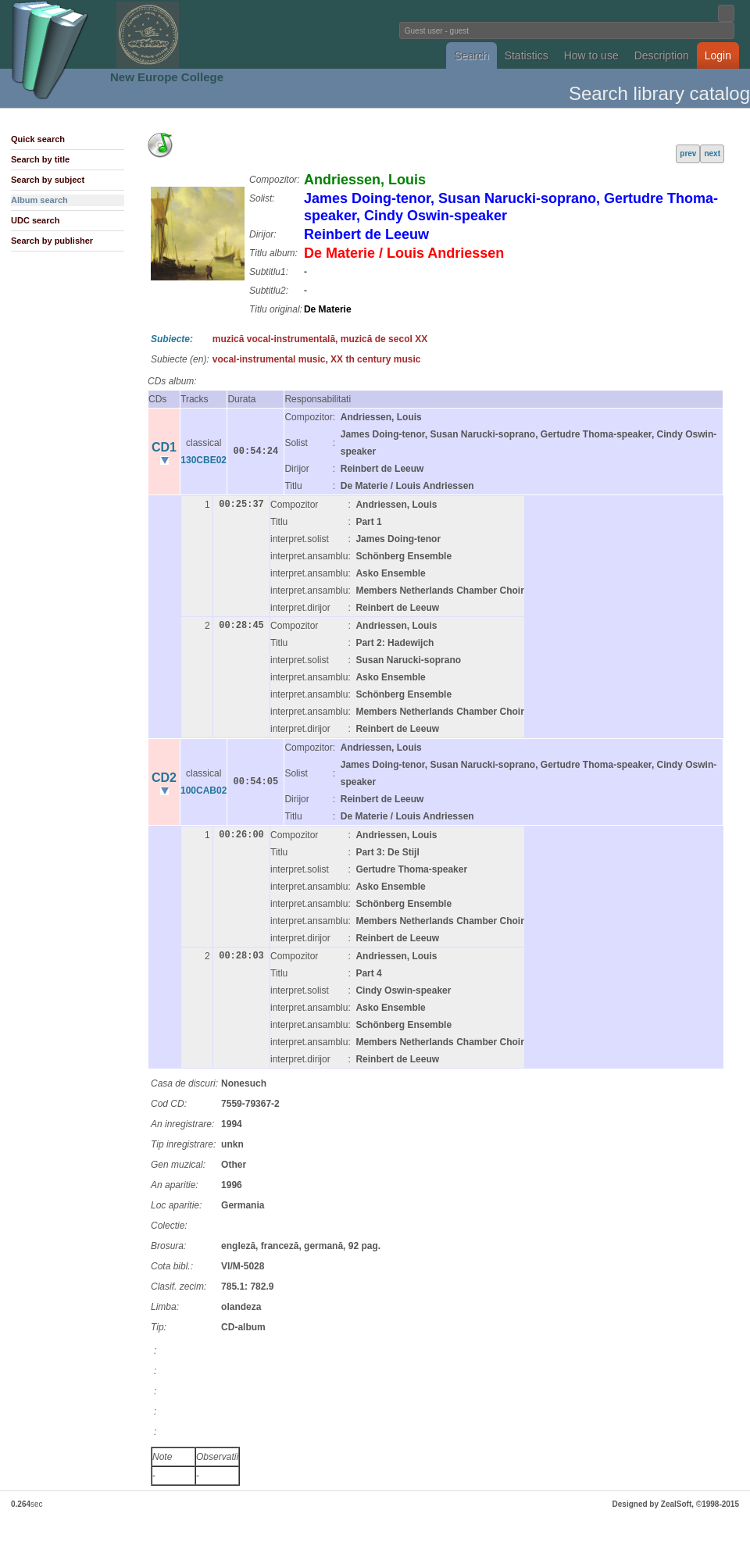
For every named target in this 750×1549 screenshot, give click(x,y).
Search (471, 55)
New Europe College (166, 77)
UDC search (35, 220)
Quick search (38, 139)
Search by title (40, 159)
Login (718, 55)
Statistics (526, 55)
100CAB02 (203, 790)
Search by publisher (52, 240)
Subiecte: (172, 339)
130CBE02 (203, 460)
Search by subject (47, 179)
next (712, 153)
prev (688, 153)
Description (661, 55)
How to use (591, 55)
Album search (39, 200)
